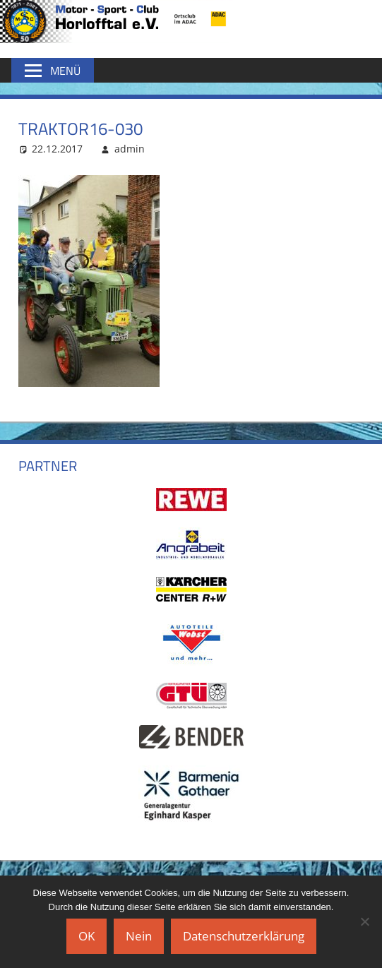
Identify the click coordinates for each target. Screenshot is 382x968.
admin (129, 148)
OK (86, 936)
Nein (139, 936)
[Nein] (364, 921)
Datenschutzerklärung (243, 936)
